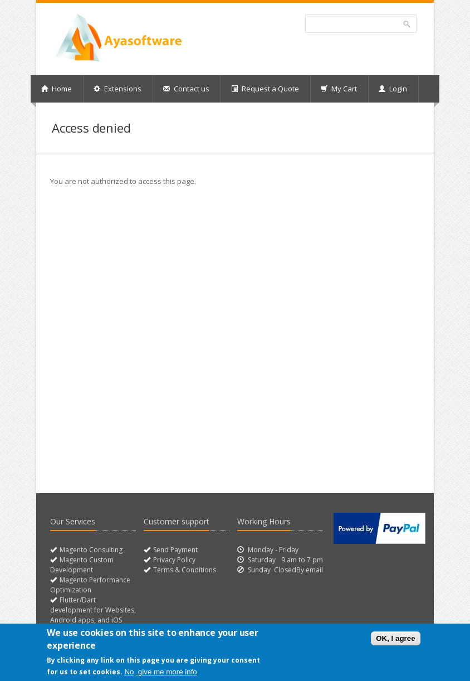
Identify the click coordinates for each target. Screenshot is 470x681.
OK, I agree (395, 638)
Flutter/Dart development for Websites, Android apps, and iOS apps (93, 615)
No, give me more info (160, 672)
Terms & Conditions (183, 570)
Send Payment (174, 549)
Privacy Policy (173, 560)
